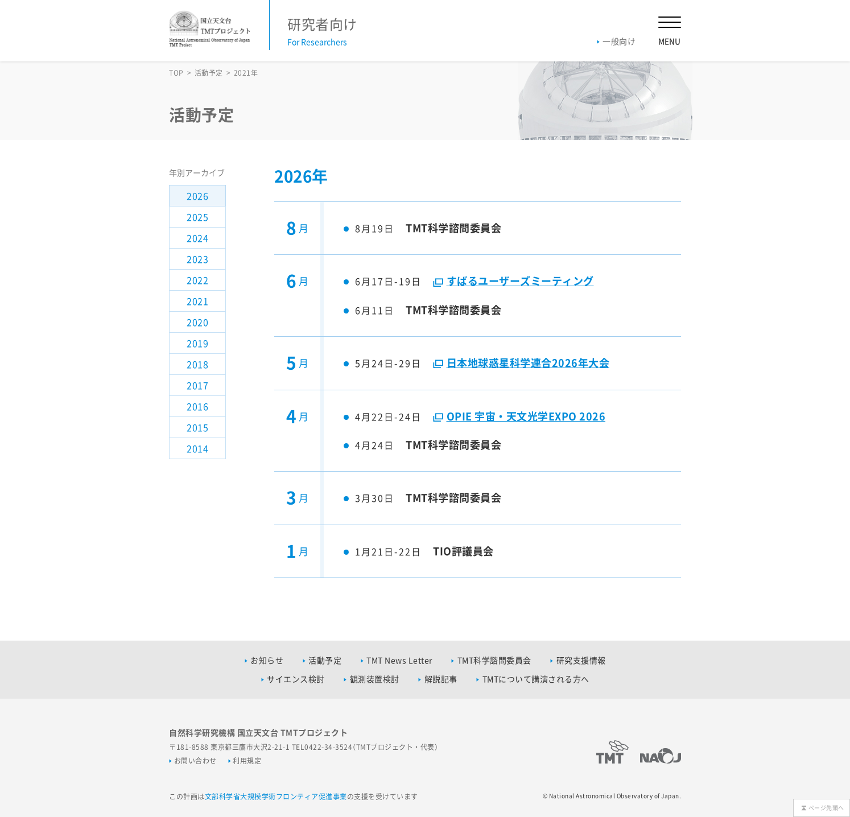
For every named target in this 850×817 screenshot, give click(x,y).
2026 (197, 196)
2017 (197, 385)
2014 (197, 448)
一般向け (619, 41)
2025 (197, 217)
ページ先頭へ (826, 807)
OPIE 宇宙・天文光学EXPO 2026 (526, 416)
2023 (197, 259)
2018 (197, 364)
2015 (197, 427)
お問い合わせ (195, 760)
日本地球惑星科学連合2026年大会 (528, 362)
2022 (197, 280)
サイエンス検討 (296, 678)
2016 (197, 406)
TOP (176, 73)
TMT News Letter (399, 660)
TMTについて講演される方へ (535, 678)
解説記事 (440, 678)
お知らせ (266, 660)
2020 (197, 322)
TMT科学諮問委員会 (494, 660)
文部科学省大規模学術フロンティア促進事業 (276, 796)
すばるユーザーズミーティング (520, 280)
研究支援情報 (581, 660)
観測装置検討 (374, 678)
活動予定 (209, 73)
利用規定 (247, 760)
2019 (197, 343)
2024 (197, 238)
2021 (197, 301)
